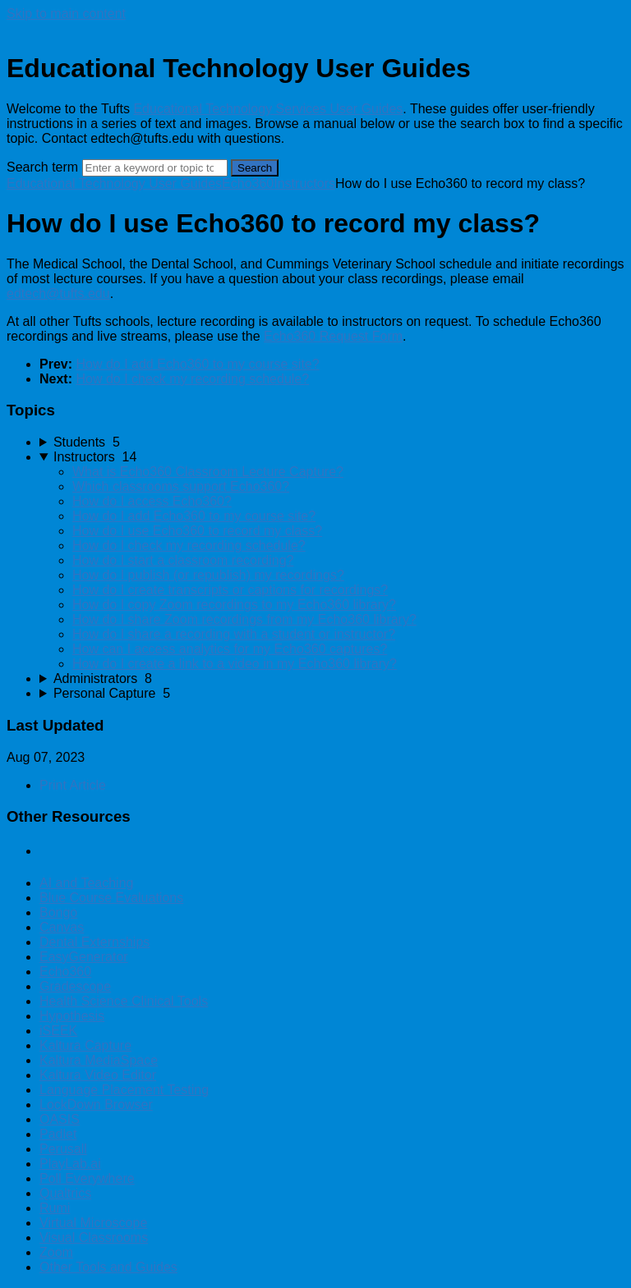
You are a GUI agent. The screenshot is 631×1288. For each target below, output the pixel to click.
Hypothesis (71, 1016)
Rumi (54, 1208)
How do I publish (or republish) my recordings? (208, 575)
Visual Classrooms (93, 1237)
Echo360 (248, 183)
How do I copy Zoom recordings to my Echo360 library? (234, 605)
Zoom (56, 1252)
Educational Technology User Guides (114, 183)
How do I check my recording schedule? (192, 379)
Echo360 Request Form (333, 336)
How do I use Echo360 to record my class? (197, 531)
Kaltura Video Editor (97, 1075)
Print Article (72, 785)
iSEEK (58, 1031)
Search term (42, 167)
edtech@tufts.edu (58, 293)
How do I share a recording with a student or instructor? (233, 634)
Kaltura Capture (85, 1045)
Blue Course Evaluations (111, 898)
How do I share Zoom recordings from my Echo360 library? (244, 619)
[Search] (155, 167)
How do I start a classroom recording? (182, 560)
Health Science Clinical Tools (123, 1001)
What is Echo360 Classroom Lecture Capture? (207, 472)
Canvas (61, 927)
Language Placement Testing (124, 1090)
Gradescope (75, 986)
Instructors (304, 183)
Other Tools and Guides (108, 1267)
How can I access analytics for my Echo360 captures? (229, 649)
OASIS (59, 1119)
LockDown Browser (96, 1105)
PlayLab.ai (70, 1164)
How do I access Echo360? (152, 501)
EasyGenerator (83, 957)
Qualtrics (65, 1193)
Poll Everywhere (87, 1178)
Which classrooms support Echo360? (180, 486)
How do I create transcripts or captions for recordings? (230, 590)
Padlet (57, 1134)
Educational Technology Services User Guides (268, 109)
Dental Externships (94, 942)
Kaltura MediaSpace (98, 1060)
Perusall (63, 1149)
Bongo (58, 912)
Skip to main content (66, 14)
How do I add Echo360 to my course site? (197, 364)
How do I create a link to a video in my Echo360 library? (234, 664)
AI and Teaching (86, 883)
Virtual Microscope (93, 1223)
